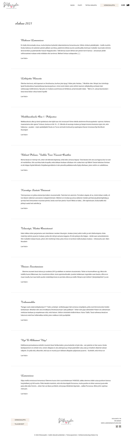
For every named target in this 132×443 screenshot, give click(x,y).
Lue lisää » (24, 58)
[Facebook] (117, 426)
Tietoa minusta (91, 5)
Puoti (81, 5)
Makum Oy (94, 435)
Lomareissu (27, 375)
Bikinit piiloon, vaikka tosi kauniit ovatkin (46, 154)
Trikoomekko (28, 302)
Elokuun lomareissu (32, 40)
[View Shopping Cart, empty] (124, 5)
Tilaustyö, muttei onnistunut (37, 228)
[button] (109, 5)
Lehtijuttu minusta (31, 78)
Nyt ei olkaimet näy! (34, 340)
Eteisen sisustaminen (32, 266)
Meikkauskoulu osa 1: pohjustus (38, 116)
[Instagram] (120, 426)
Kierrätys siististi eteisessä (35, 190)
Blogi (74, 5)
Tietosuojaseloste (71, 435)
